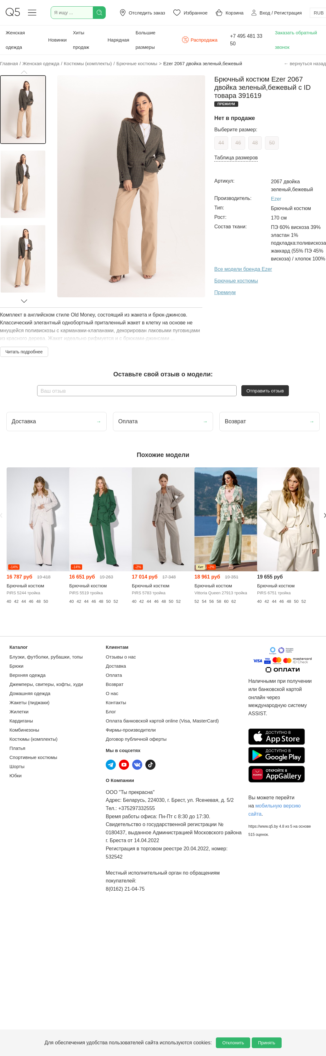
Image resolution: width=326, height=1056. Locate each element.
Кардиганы (21, 720)
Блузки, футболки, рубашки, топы (46, 656)
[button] (24, 72)
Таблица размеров (236, 157)
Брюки (16, 666)
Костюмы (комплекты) (33, 739)
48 (255, 143)
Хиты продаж (81, 40)
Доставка (116, 666)
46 (238, 143)
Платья (17, 748)
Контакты (116, 702)
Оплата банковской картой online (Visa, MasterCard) (162, 720)
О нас (112, 693)
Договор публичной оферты (136, 739)
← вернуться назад (305, 63)
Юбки (15, 775)
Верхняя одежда (27, 675)
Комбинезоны (24, 730)
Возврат (114, 684)
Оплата (114, 675)
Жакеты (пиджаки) (29, 702)
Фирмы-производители (131, 730)
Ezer (276, 199)
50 (272, 143)
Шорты (17, 766)
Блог (111, 711)
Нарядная (118, 40)
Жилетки (19, 711)
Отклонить (233, 1042)
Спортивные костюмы (33, 757)
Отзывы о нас (121, 656)
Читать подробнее (24, 351)
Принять (266, 1042)
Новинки (57, 40)
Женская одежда (15, 40)
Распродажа (199, 39)
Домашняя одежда (29, 693)
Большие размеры (145, 40)
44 (221, 143)
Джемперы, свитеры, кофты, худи (46, 684)
